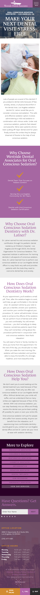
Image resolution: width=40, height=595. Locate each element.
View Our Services (20, 487)
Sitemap (10, 572)
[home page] (16, 4)
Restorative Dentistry (20, 458)
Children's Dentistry (20, 454)
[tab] (2, 517)
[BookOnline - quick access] (10, 591)
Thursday (5, 557)
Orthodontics (20, 466)
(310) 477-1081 (7, 539)
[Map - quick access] (35, 591)
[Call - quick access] (25, 591)
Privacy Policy (20, 572)
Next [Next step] (33, 512)
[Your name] (15, 511)
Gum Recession (20, 478)
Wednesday (6, 554)
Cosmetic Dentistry (20, 462)
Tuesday (5, 552)
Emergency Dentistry (20, 482)
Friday (4, 559)
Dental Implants (20, 474)
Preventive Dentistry (20, 450)
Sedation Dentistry (20, 470)
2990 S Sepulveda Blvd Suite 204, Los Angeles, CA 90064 (15, 533)
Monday (5, 550)
